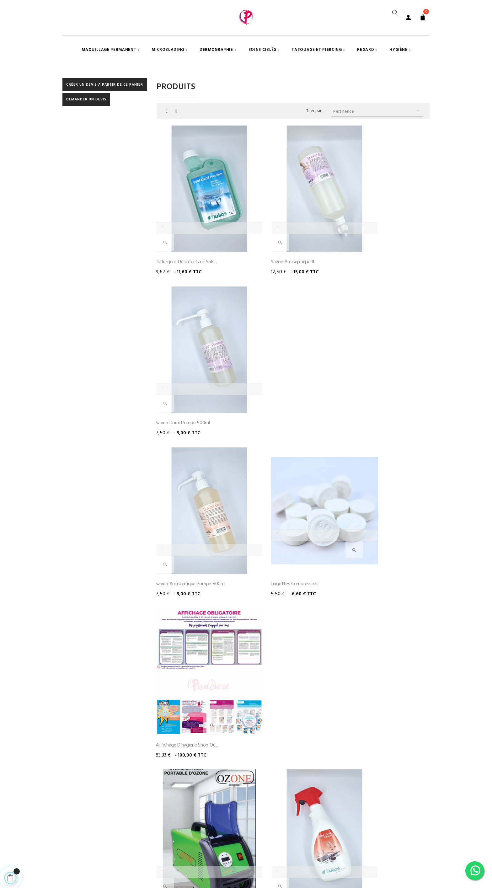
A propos (289, 855)
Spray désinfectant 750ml (277, 550)
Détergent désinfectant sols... (187, 282)
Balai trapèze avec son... (181, 684)
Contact (320, 855)
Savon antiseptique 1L (273, 282)
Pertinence (378, 157)
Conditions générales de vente (193, 855)
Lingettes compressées (274, 416)
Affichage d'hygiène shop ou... (376, 416)
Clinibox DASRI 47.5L (271, 684)
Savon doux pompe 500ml (372, 282)
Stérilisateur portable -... (181, 550)
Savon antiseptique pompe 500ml (191, 416)
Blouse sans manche (365, 550)
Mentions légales (252, 855)
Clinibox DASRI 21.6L (365, 684)
